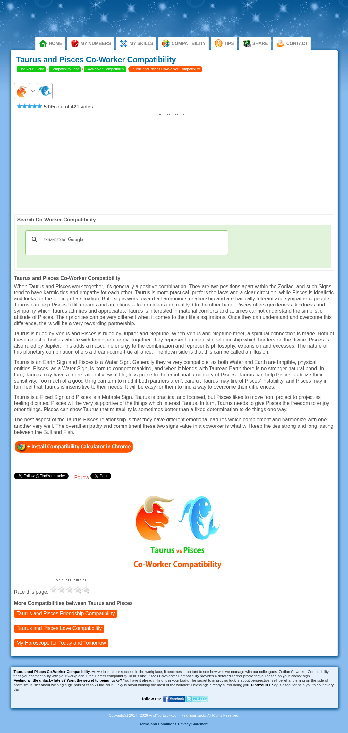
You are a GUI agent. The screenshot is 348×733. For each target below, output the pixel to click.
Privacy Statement (193, 724)
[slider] (29, 105)
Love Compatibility (59, 628)
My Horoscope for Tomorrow (61, 643)
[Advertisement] (174, 161)
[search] (126, 240)
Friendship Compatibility (66, 614)
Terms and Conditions (158, 724)
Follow (81, 477)
